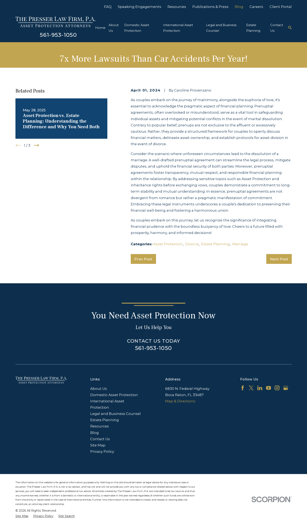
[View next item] (36, 145)
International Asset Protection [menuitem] (178, 28)
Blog (239, 7)
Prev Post (143, 259)
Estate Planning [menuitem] (253, 28)
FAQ (108, 7)
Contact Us (100, 439)
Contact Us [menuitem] (276, 28)
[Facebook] (242, 387)
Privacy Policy (102, 451)
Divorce (192, 244)
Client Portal (281, 7)
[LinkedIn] (259, 387)
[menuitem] (21, 516)
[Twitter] (251, 387)
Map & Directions (180, 401)
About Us (98, 388)
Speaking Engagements (139, 7)
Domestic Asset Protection (114, 395)
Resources (176, 7)
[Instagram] (277, 387)
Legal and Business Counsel (115, 414)
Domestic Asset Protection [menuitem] (136, 28)
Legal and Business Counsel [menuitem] (221, 28)
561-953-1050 (58, 35)
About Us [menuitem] (114, 28)
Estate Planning (215, 244)
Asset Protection (168, 244)
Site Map (97, 445)
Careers (256, 7)
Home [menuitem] (100, 28)
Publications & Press (210, 7)
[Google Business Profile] (285, 387)
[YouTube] (268, 387)
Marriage (240, 244)
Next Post (279, 259)
